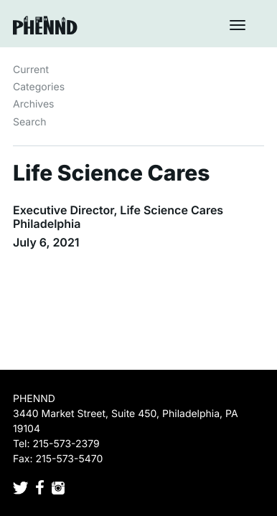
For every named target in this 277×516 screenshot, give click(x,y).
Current (31, 70)
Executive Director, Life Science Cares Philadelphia (118, 217)
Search (29, 122)
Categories (39, 87)
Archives (34, 104)
